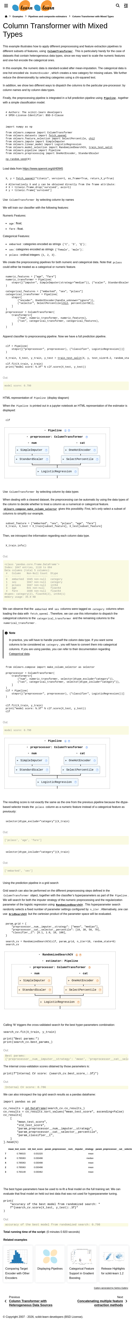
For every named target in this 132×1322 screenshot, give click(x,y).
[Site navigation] (6, 6)
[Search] (118, 6)
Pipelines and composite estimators (47, 16)
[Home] (6, 16)
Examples (18, 16)
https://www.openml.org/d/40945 (43, 168)
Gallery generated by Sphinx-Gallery (111, 1288)
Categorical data (19, 653)
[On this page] (126, 6)
